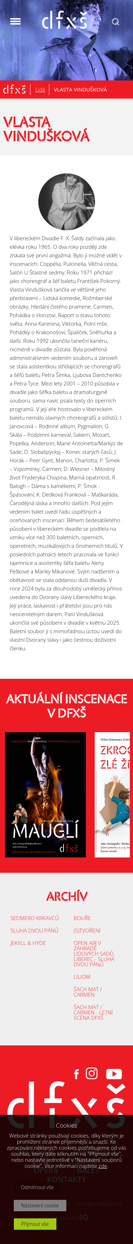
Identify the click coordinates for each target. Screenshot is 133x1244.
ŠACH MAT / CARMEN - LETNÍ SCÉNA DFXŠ (93, 1012)
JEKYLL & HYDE (28, 942)
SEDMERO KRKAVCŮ (34, 918)
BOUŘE (82, 918)
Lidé (40, 89)
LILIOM (82, 976)
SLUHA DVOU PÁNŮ (34, 930)
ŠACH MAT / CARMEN (88, 992)
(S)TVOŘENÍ (87, 930)
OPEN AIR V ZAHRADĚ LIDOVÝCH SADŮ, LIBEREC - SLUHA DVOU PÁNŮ (94, 953)
